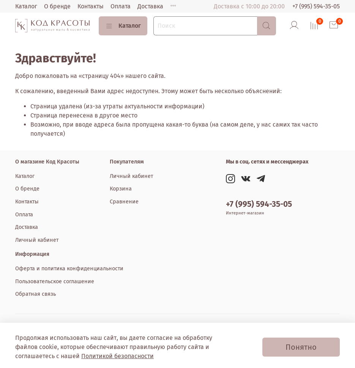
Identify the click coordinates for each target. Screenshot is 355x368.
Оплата (120, 6)
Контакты (90, 6)
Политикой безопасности (117, 356)
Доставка (150, 6)
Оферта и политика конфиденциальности (69, 268)
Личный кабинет (36, 240)
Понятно (301, 347)
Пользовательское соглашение (54, 281)
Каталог (26, 6)
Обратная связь (35, 294)
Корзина (121, 189)
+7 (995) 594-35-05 (316, 6)
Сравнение (124, 201)
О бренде (57, 6)
